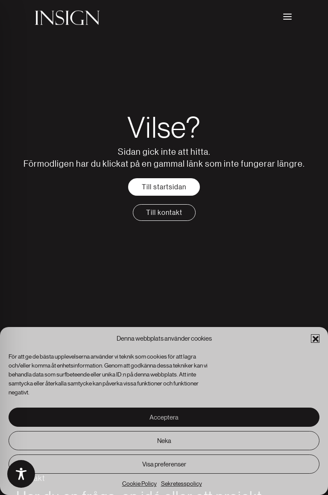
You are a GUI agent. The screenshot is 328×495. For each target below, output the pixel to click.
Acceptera (164, 417)
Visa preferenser (164, 464)
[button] (315, 338)
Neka (164, 440)
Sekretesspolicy (181, 483)
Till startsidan (164, 187)
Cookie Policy (139, 483)
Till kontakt (164, 212)
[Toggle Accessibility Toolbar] (21, 474)
